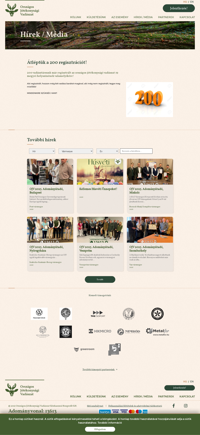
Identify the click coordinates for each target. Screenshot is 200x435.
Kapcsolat (187, 17)
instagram (186, 407)
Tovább (100, 279)
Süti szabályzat (95, 407)
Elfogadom (100, 429)
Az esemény (119, 17)
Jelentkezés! (179, 8)
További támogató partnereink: (98, 370)
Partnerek (166, 17)
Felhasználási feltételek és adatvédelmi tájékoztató (135, 407)
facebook (173, 407)
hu (185, 1)
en (192, 1)
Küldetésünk (96, 17)
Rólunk (75, 17)
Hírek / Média (143, 17)
